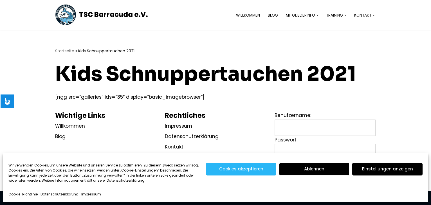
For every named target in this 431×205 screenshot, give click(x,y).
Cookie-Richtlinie (23, 194)
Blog (273, 15)
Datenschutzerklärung (59, 194)
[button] (317, 15)
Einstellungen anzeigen (387, 169)
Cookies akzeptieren (241, 169)
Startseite (64, 51)
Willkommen (248, 15)
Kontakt (174, 146)
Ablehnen (314, 169)
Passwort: (286, 139)
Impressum (91, 194)
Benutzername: (293, 115)
